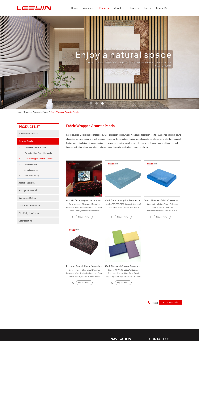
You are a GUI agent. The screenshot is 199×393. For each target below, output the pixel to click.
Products (104, 7)
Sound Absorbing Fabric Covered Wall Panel (162, 200)
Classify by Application (29, 213)
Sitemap (114, 391)
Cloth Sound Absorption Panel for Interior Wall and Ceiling (123, 200)
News (147, 7)
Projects (134, 7)
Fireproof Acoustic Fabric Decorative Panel (84, 266)
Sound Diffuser (30, 164)
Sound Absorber (31, 170)
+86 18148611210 (167, 358)
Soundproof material (28, 190)
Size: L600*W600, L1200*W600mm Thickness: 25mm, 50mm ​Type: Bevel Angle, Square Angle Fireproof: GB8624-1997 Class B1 (123, 273)
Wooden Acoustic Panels (35, 147)
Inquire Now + (84, 217)
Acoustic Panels (41, 112)
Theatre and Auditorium (29, 205)
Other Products (25, 221)
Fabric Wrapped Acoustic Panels (64, 112)
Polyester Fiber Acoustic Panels (38, 153)
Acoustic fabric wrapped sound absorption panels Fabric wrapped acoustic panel (84, 200)
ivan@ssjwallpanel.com (166, 350)
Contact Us (162, 7)
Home (74, 7)
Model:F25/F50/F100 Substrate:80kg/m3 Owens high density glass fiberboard (123, 206)
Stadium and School (27, 198)
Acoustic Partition (27, 183)
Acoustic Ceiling (31, 175)
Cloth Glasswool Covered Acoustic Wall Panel (123, 266)
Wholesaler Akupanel (28, 133)
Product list (29, 127)
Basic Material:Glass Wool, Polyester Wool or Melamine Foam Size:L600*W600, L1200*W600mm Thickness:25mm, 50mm (162, 207)
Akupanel (88, 7)
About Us (119, 7)
